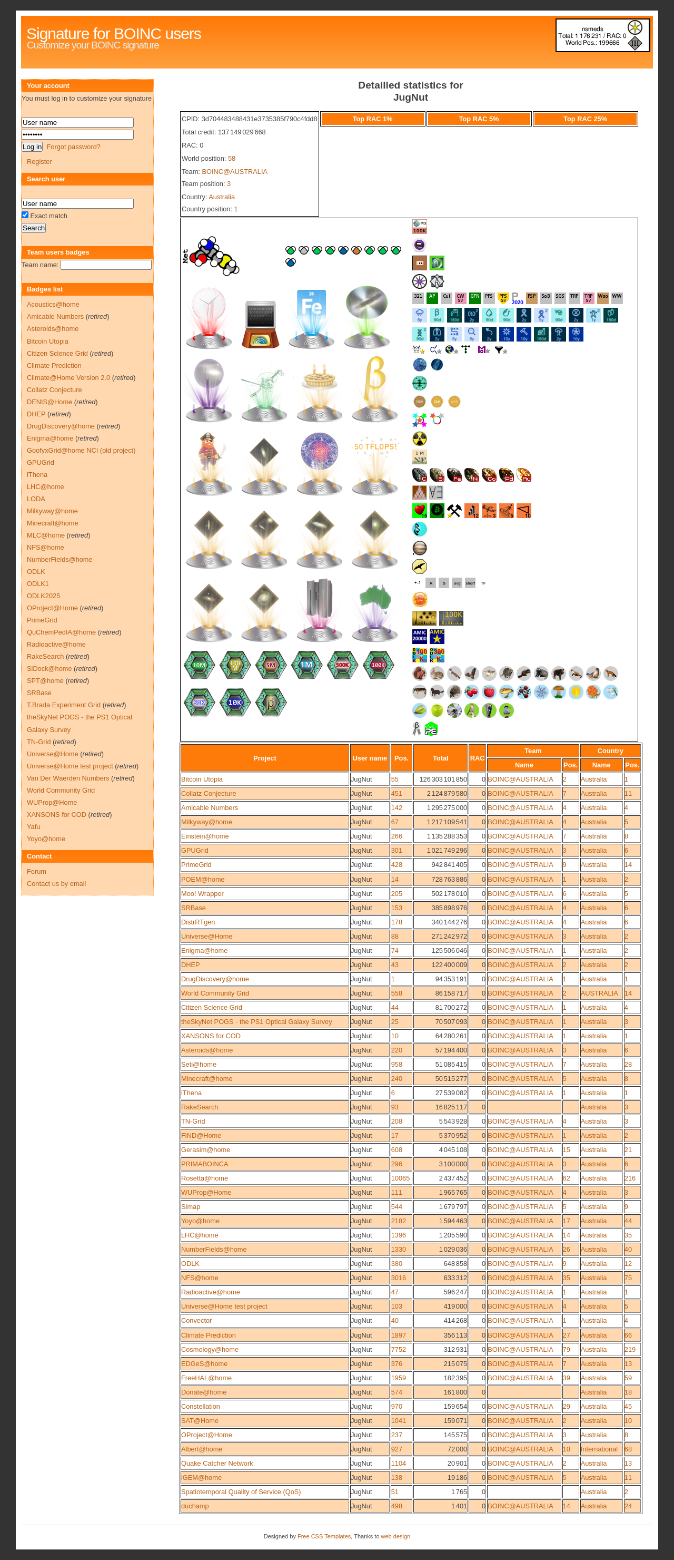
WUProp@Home (206, 1192)
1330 (398, 1249)
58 (231, 158)
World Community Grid (215, 993)
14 (628, 865)
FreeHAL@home (206, 1378)
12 (628, 1263)
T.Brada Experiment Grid (64, 705)
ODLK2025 (43, 596)
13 (628, 1364)
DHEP (190, 965)
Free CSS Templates (324, 1536)
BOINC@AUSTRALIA (234, 171)
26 (566, 1249)
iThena (191, 1093)
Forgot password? (73, 147)
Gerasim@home (205, 1150)
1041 (398, 1421)
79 (566, 1349)
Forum (36, 871)
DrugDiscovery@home (215, 979)
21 (628, 1150)
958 (396, 1064)
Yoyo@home (200, 1221)
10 (395, 1036)
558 (396, 993)
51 (395, 1492)
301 (396, 850)
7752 (398, 1349)
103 (396, 1306)
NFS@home (200, 1278)
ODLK (190, 1263)
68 (628, 1449)
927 (396, 1449)
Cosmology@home (210, 1349)
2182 (398, 1221)
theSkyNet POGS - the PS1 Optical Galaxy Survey (256, 1022)
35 (628, 1235)
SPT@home (45, 681)
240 (396, 1079)
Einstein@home (205, 836)
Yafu (33, 827)
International (599, 1449)
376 (396, 1364)
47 (395, 1292)
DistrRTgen (198, 922)
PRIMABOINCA (205, 1164)
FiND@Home (201, 1135)
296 (396, 1164)
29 (566, 1406)
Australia (222, 197)
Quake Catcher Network (217, 1463)
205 (396, 894)
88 (395, 936)
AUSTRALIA (599, 993)
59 (628, 1378)
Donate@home (203, 1392)
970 (396, 1406)
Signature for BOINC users (113, 33)
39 (566, 1378)
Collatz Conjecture (208, 793)
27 (566, 1335)
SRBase (193, 908)
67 (395, 822)
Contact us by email (56, 884)
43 (395, 965)
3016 (398, 1278)
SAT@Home (200, 1421)
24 (628, 1506)
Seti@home (198, 1064)
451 (396, 793)
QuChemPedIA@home (61, 632)
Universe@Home (207, 936)
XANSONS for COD (211, 1036)
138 (396, 1477)
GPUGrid (195, 850)
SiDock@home (49, 668)
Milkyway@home (206, 822)
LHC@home (200, 1235)
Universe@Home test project (224, 1306)
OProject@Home (206, 1435)
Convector (196, 1320)
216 (630, 1178)
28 (628, 1064)
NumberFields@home (214, 1249)
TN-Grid (193, 1121)
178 (396, 922)
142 (396, 808)
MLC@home (46, 535)
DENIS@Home (49, 402)
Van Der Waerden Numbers (68, 778)
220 (396, 1050)
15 (566, 1150)
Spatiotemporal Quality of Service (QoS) (241, 1492)
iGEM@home (201, 1477)
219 (630, 1349)
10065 (400, 1178)
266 (396, 836)
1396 (398, 1235)
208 (396, 1121)
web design (396, 1536)
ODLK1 (38, 584)
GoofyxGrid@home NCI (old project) (81, 450)
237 (396, 1435)
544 (396, 1207)
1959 (398, 1378)
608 (396, 1150)
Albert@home (201, 1449)
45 (628, 1406)
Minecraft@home (207, 1079)
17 (395, 1135)
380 (396, 1263)
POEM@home (203, 879)
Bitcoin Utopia (202, 779)
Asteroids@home (207, 1050)
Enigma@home (204, 950)
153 (396, 908)
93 (395, 1107)
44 (395, 1007)
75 (628, 1278)
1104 (398, 1463)
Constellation (200, 1406)
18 (628, 1392)
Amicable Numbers (209, 808)
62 (566, 1178)
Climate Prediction (208, 1335)
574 (396, 1392)
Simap (190, 1207)
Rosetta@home (204, 1178)
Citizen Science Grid (211, 1007)
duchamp (195, 1506)
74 (395, 950)
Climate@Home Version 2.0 (68, 378)
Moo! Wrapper (202, 894)
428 (396, 865)
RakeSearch (199, 1107)
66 (628, 1335)
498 (396, 1506)
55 (395, 779)
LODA (36, 499)
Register (39, 161)
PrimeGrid (196, 865)
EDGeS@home (204, 1364)
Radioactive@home (210, 1292)
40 (628, 1249)
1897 (398, 1335)
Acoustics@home (53, 304)
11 (628, 793)
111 (396, 1192)
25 (395, 1022)
